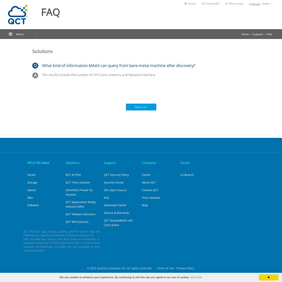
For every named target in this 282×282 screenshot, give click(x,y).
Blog (145, 205)
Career (185, 163)
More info (196, 277)
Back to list (141, 107)
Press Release (151, 198)
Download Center (115, 205)
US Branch (187, 175)
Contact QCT (211, 3)
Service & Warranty (116, 213)
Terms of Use (165, 268)
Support (258, 34)
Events (146, 175)
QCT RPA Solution (77, 222)
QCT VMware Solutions (80, 214)
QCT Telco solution (78, 182)
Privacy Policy (185, 268)
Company (149, 163)
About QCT (149, 182)
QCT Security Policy (116, 175)
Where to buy (234, 3)
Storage (32, 182)
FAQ (269, 34)
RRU (30, 198)
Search (190, 3)
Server (31, 175)
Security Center (114, 182)
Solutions (73, 163)
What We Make (38, 163)
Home (245, 34)
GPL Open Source (115, 190)
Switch (31, 190)
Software (33, 205)
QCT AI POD (73, 175)
